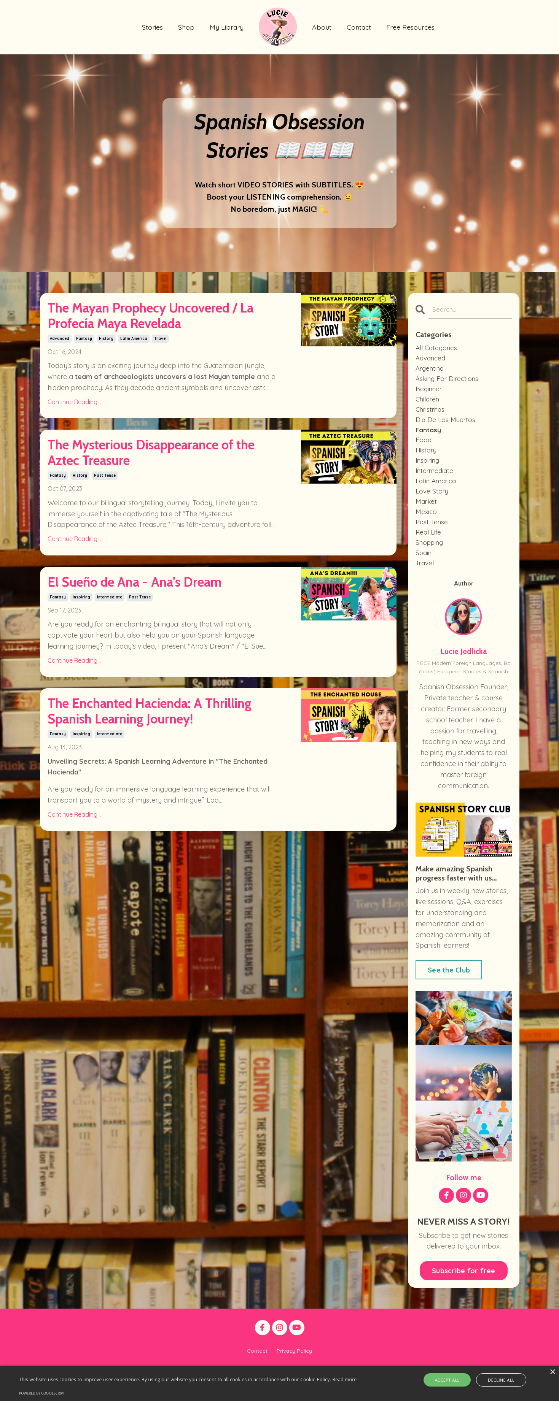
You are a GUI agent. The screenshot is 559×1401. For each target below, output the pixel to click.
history (106, 372)
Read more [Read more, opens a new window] (344, 1379)
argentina (431, 371)
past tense (105, 542)
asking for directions (449, 382)
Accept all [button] (452, 1380)
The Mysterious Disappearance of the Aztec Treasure (155, 504)
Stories (152, 26)
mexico (427, 524)
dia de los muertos (446, 425)
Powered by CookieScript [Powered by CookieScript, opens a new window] (42, 1393)
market (427, 513)
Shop (186, 26)
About (321, 26)
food (424, 447)
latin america (133, 372)
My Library (226, 26)
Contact (359, 26)
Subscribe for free (463, 1287)
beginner (430, 392)
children (428, 403)
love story (433, 502)
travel (160, 372)
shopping (431, 556)
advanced (59, 372)
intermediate (109, 691)
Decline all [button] (497, 1380)
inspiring (81, 691)
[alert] (279, 1383)
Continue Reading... (74, 435)
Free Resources (411, 26)
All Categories (437, 348)
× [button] (552, 1372)
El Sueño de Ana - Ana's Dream (141, 663)
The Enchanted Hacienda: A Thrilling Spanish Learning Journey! (156, 823)
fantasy (84, 372)
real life (429, 546)
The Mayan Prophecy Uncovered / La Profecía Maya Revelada (141, 333)
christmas (431, 414)
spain (424, 567)
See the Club (449, 986)
